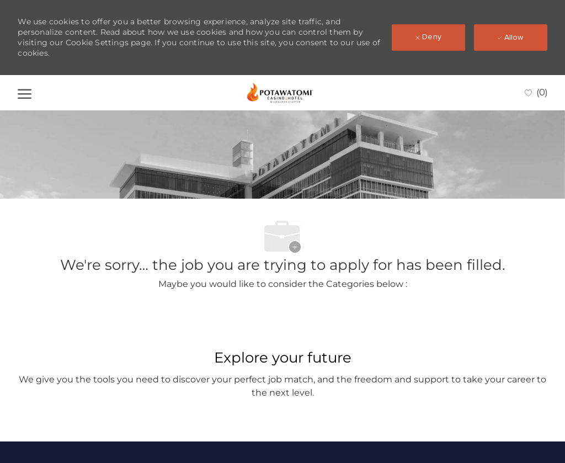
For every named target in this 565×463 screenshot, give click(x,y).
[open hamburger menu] (24, 93)
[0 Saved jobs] (536, 93)
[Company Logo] (281, 93)
